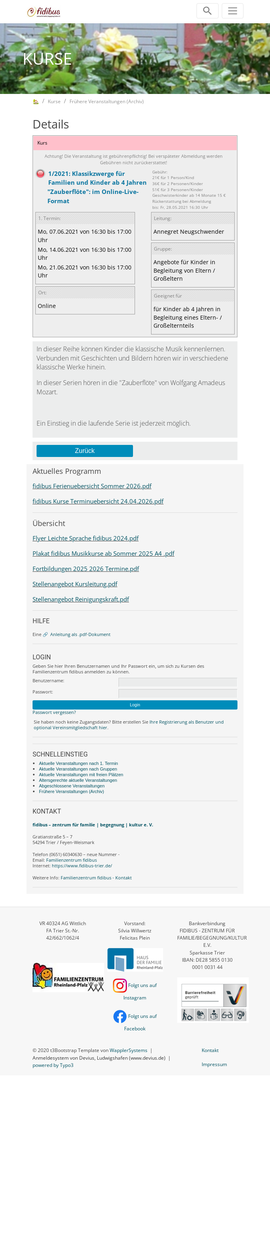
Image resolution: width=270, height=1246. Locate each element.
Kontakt (210, 1050)
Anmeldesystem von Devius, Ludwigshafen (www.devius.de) (99, 1057)
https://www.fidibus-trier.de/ (82, 866)
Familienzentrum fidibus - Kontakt (96, 878)
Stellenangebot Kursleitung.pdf (75, 584)
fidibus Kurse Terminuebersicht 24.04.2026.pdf (98, 501)
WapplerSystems (128, 1050)
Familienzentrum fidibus (71, 860)
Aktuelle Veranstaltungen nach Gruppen (78, 769)
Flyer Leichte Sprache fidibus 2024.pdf (86, 538)
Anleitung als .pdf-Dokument (80, 634)
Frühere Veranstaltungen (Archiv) (107, 101)
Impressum (214, 1064)
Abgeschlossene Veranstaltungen (71, 785)
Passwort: (43, 692)
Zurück (85, 450)
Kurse (54, 101)
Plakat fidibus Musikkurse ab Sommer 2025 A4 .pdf (103, 553)
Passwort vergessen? (54, 712)
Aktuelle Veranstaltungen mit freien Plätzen (81, 774)
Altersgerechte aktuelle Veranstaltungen (78, 780)
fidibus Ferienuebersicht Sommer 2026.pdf (92, 486)
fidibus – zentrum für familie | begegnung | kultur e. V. (93, 825)
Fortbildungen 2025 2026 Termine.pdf (86, 569)
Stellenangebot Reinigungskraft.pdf (81, 599)
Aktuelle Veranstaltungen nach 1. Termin (78, 763)
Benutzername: (48, 680)
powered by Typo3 (53, 1065)
